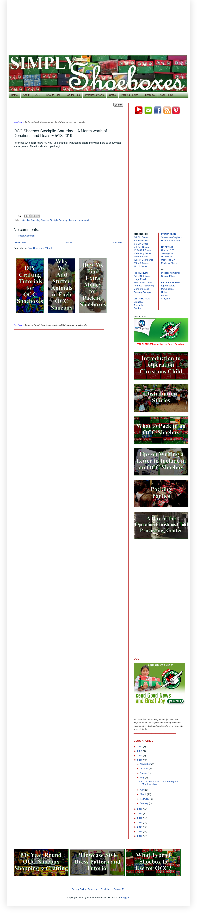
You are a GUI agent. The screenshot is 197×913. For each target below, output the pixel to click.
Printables (149, 95)
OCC (37, 95)
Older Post (117, 242)
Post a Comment (26, 235)
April (142, 790)
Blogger (125, 897)
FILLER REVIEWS (171, 282)
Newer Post (21, 242)
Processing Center (170, 273)
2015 (140, 822)
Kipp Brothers (168, 285)
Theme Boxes (141, 256)
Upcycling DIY (168, 260)
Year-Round (166, 95)
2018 (140, 809)
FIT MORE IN (141, 273)
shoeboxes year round (78, 220)
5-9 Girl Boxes (141, 243)
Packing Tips (73, 95)
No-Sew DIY (167, 256)
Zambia (137, 308)
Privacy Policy (79, 889)
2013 (140, 831)
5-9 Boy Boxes (141, 247)
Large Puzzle (140, 279)
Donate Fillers (168, 276)
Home (14, 95)
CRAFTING (167, 247)
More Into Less (141, 289)
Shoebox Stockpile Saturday (54, 220)
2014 (140, 827)
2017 (140, 813)
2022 (140, 746)
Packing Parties (129, 95)
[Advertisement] (98, 26)
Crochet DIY (167, 250)
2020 (140, 755)
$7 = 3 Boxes (140, 266)
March (143, 794)
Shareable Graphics (171, 237)
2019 (140, 760)
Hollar (164, 292)
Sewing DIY (167, 253)
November (145, 764)
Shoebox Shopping (31, 220)
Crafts (112, 95)
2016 (140, 818)
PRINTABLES (168, 234)
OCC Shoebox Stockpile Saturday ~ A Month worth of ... (158, 782)
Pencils (165, 295)
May (142, 777)
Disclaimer (106, 889)
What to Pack (53, 95)
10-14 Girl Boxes (142, 250)
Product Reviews (94, 95)
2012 (140, 836)
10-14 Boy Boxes (142, 253)
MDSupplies (167, 289)
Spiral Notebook (142, 276)
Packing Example (142, 292)
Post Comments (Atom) (40, 248)
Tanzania (138, 305)
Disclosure (93, 889)
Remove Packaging (144, 285)
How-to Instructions (171, 240)
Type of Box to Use (143, 260)
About (26, 95)
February (145, 799)
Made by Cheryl (169, 263)
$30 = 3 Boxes (141, 263)
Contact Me (119, 889)
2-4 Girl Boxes (141, 237)
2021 (140, 751)
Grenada (138, 302)
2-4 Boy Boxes (141, 240)
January (144, 803)
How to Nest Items (143, 282)
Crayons (165, 298)
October (144, 768)
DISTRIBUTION (142, 298)
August (144, 773)
